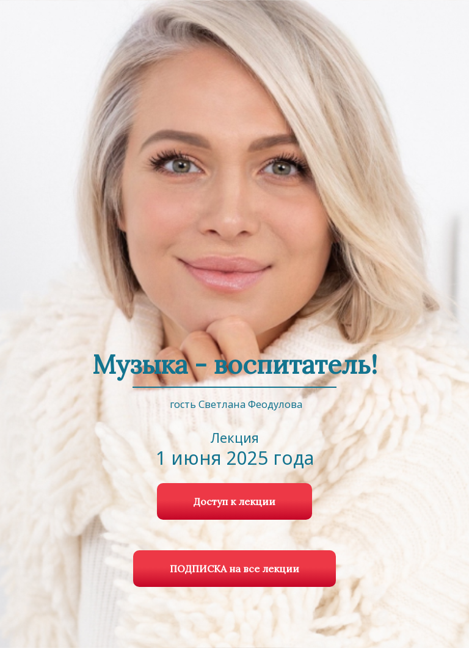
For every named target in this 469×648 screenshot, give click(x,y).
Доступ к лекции (234, 501)
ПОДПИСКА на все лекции (234, 568)
